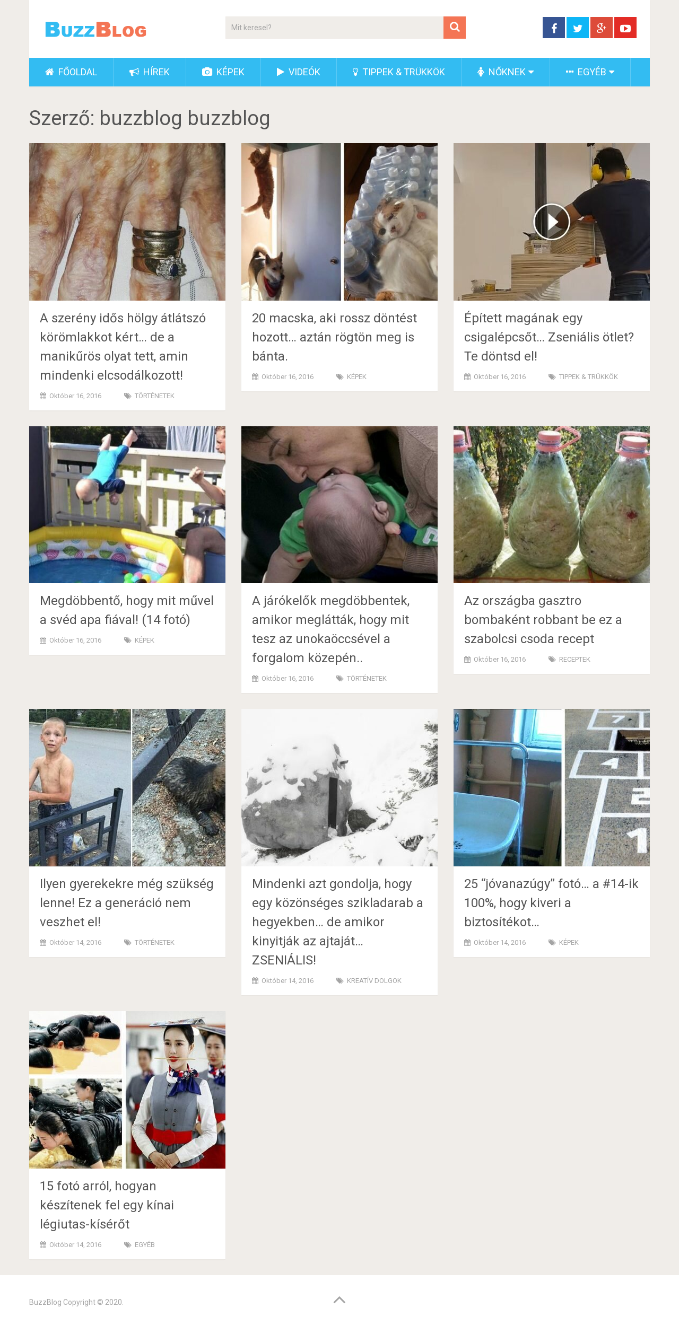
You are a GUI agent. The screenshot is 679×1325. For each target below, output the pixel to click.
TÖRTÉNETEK (155, 396)
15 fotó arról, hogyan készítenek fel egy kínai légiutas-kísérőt (107, 1205)
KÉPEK (223, 71)
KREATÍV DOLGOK (374, 981)
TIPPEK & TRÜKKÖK (399, 71)
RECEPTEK (574, 659)
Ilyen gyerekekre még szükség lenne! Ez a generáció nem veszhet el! (127, 902)
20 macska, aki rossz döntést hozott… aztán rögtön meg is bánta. (334, 337)
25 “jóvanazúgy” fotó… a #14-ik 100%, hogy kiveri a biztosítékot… (551, 902)
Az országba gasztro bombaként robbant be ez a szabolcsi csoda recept (543, 619)
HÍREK (149, 71)
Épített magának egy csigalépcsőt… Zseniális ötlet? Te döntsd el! (549, 337)
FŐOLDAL (71, 71)
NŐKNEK (501, 71)
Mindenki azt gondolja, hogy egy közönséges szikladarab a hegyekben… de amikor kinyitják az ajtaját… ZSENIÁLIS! (337, 922)
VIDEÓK (298, 71)
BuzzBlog (45, 1302)
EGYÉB (586, 71)
